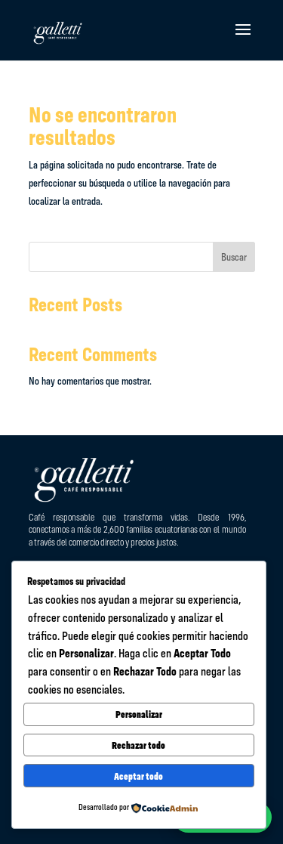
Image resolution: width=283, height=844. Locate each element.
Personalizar (138, 714)
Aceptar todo (138, 776)
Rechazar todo (138, 745)
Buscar (234, 257)
